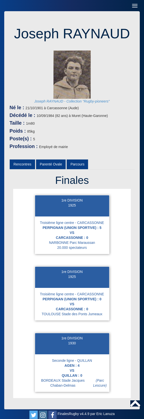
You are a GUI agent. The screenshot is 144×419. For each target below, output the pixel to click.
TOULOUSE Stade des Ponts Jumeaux (72, 314)
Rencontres (22, 164)
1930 (72, 343)
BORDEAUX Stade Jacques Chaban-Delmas (75, 383)
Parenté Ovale (51, 164)
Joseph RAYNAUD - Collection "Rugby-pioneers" (72, 101)
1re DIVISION (72, 200)
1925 (72, 205)
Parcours (77, 164)
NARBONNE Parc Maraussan (72, 243)
